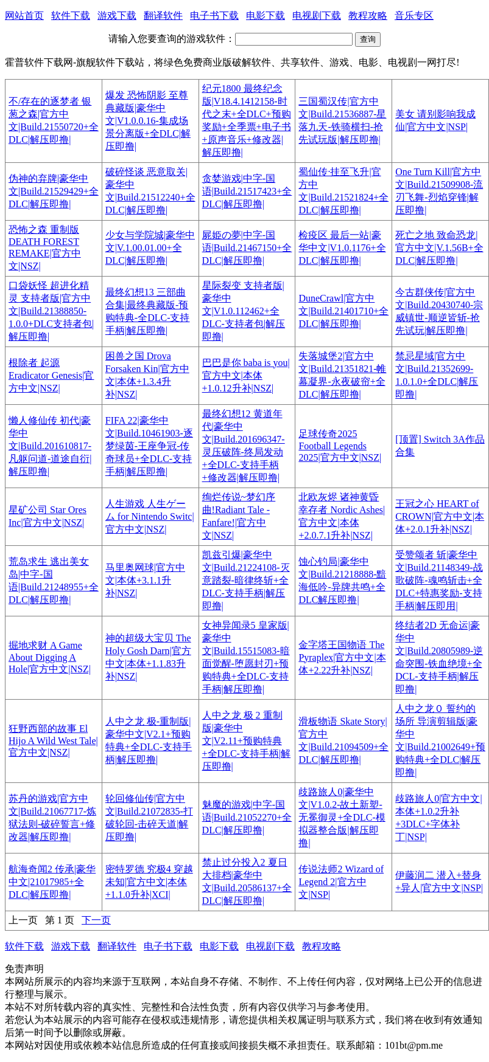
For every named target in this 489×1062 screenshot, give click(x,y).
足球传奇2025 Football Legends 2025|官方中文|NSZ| (339, 446)
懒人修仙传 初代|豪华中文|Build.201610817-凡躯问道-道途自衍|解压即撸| (50, 446)
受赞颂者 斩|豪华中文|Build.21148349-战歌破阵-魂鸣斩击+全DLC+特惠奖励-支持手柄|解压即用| (439, 580)
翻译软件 (163, 15)
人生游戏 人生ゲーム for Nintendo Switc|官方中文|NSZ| (149, 516)
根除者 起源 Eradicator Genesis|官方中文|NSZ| (51, 375)
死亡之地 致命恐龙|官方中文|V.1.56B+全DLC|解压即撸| (439, 248)
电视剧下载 (316, 15)
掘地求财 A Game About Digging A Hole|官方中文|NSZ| (50, 657)
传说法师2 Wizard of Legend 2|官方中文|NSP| (341, 882)
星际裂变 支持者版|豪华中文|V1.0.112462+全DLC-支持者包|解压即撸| (244, 311)
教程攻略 (367, 15)
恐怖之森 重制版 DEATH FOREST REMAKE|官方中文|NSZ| (45, 247)
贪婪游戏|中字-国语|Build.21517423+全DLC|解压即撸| (247, 191)
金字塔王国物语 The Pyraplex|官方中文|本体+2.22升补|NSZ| (341, 657)
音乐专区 (414, 15)
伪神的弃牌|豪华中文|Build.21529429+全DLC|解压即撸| (54, 191)
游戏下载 (116, 15)
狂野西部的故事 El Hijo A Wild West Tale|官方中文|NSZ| (53, 740)
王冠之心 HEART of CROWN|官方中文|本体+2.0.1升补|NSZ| (439, 516)
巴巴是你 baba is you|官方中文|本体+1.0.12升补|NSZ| (246, 375)
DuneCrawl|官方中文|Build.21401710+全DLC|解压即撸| (343, 311)
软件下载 (70, 15)
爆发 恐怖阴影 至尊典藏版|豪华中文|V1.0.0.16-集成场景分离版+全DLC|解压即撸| (148, 120)
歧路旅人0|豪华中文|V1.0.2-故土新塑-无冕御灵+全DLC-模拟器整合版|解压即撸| (341, 817)
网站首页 (24, 15)
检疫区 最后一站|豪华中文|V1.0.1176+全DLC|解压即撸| (341, 248)
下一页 (96, 920)
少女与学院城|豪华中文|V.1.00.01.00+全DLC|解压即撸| (150, 248)
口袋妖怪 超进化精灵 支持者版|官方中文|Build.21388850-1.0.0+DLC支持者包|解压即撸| (51, 311)
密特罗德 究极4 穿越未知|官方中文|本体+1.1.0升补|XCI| (149, 882)
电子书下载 (214, 15)
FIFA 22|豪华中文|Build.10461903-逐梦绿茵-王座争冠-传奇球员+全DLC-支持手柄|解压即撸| (149, 446)
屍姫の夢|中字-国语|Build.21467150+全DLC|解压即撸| (247, 248)
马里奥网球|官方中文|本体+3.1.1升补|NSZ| (145, 580)
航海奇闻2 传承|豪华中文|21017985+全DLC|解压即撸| (52, 882)
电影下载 (265, 15)
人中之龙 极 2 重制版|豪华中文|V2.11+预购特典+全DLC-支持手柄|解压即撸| (246, 740)
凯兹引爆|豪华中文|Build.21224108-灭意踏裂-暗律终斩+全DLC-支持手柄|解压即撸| (246, 580)
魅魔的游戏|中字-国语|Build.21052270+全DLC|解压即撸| (247, 817)
